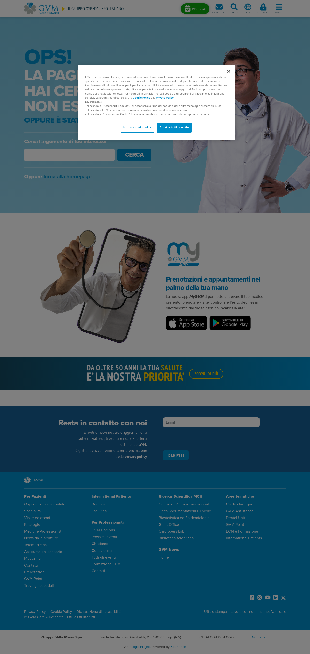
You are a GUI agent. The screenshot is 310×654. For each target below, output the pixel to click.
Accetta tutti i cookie (174, 127)
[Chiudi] (228, 71)
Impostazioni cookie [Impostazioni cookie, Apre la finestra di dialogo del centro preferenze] (137, 127)
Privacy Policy (165, 97)
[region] (156, 102)
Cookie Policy (141, 97)
